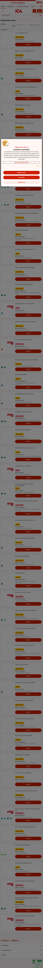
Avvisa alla (21, 177)
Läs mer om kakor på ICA (22, 162)
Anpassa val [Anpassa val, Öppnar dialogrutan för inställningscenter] (21, 182)
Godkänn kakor (21, 172)
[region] (21, 162)
